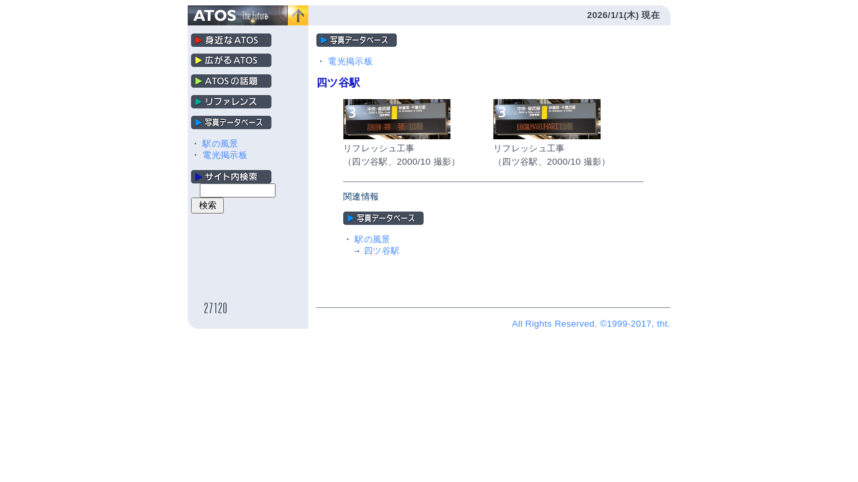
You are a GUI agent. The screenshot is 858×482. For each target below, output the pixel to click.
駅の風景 (220, 144)
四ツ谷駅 (382, 251)
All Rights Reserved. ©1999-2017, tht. (591, 324)
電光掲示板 (224, 155)
